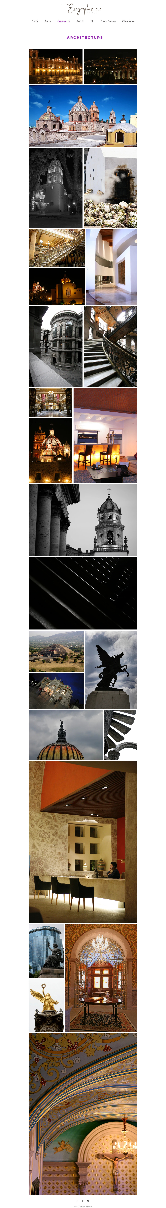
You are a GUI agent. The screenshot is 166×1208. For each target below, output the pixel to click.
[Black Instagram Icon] (88, 1201)
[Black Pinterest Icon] (83, 1201)
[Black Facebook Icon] (77, 1201)
